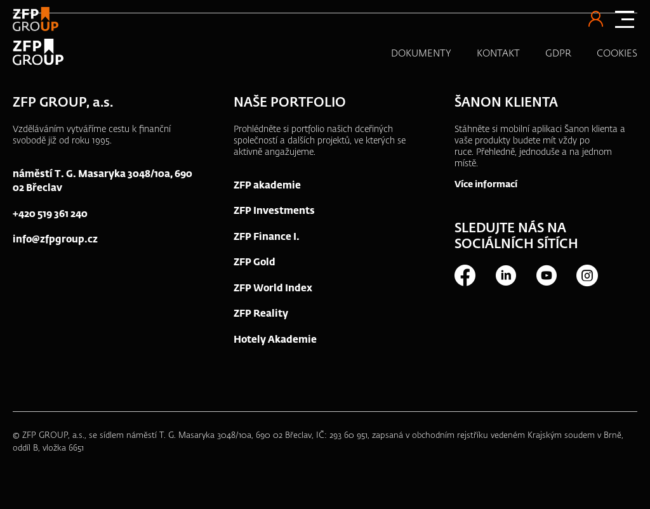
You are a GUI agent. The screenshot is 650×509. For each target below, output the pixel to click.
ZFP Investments (274, 211)
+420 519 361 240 (50, 214)
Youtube (546, 275)
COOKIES (617, 53)
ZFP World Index (273, 288)
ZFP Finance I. (267, 237)
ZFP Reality (261, 314)
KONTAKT (498, 53)
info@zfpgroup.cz (55, 239)
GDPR (558, 53)
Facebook (464, 275)
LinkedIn (505, 275)
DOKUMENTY (421, 53)
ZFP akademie (267, 185)
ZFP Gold (254, 262)
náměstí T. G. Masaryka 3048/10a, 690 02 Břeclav (102, 181)
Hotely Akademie (275, 340)
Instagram (586, 275)
